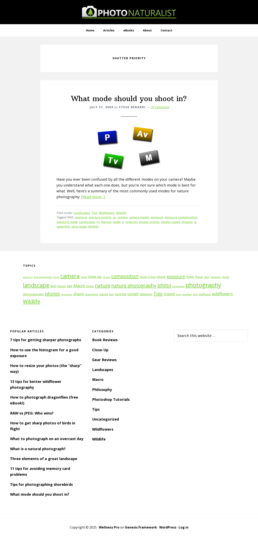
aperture (81, 217)
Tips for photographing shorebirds (41, 484)
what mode (78, 226)
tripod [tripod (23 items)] (169, 293)
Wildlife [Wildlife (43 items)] (31, 301)
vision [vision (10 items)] (179, 294)
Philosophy (102, 389)
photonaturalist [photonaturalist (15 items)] (33, 294)
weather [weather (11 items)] (187, 294)
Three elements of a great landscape (43, 458)
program (131, 222)
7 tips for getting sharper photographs (45, 339)
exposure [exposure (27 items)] (176, 276)
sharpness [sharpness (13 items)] (91, 294)
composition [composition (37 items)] (125, 276)
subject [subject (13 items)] (103, 294)
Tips (94, 213)
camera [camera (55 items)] (70, 276)
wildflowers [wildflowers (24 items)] (222, 293)
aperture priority (99, 217)
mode (116, 222)
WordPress (167, 527)
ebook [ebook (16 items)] (161, 277)
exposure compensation (181, 217)
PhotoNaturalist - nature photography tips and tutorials (129, 12)
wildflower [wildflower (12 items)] (205, 294)
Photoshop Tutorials (111, 399)
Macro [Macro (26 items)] (79, 285)
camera (122, 217)
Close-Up (100, 349)
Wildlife (121, 213)
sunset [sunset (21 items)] (133, 293)
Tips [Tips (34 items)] (157, 293)
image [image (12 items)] (225, 277)
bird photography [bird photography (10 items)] (43, 277)
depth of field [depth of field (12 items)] (148, 277)
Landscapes (82, 213)
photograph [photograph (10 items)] (178, 286)
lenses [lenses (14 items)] (62, 286)
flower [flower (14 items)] (190, 277)
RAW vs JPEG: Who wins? (32, 413)
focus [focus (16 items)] (199, 277)
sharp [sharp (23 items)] (78, 293)
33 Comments (160, 107)
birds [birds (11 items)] (56, 277)
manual (106, 222)
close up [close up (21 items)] (95, 276)
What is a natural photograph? (38, 448)
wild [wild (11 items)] (195, 294)
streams (186, 222)
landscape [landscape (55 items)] (36, 285)
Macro (98, 379)
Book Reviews (105, 339)
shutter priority (149, 222)
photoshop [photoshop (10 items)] (66, 294)
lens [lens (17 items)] (53, 286)
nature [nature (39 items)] (102, 285)
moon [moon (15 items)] (90, 286)
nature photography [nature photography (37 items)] (133, 285)
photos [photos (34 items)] (52, 293)
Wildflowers (106, 213)
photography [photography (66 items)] (203, 285)
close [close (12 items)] (84, 277)
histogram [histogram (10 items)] (215, 277)
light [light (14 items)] (69, 286)
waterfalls (63, 226)
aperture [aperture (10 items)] (28, 277)
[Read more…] (93, 196)
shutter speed (170, 222)
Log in (183, 527)
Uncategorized (105, 419)
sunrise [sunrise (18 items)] (120, 294)
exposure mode (66, 222)
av (114, 217)
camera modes (139, 217)
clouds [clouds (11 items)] (106, 277)
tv (195, 222)
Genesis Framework (141, 527)
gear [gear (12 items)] (206, 277)
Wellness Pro (109, 527)
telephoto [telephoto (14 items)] (146, 294)
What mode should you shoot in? (129, 98)
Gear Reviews (104, 359)
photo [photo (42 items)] (164, 285)
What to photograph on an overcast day (46, 438)
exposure (157, 217)
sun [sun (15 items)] (111, 294)
